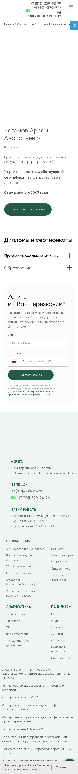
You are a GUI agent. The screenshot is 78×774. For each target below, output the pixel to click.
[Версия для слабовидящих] (74, 25)
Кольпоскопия (15, 614)
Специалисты (25, 24)
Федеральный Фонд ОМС (20, 697)
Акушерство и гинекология (25, 548)
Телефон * (16, 353)
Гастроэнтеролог (18, 573)
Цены (54, 614)
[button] (71, 6)
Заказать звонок (31, 375)
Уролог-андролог (64, 555)
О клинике (58, 627)
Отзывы (56, 640)
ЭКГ (8, 627)
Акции (55, 620)
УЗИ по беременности (21, 566)
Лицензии (57, 633)
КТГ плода (13, 620)
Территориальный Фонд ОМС (23, 729)
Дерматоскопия (17, 634)
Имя (11, 335)
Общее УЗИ (59, 562)
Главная (9, 24)
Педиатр (57, 548)
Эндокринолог (61, 568)
